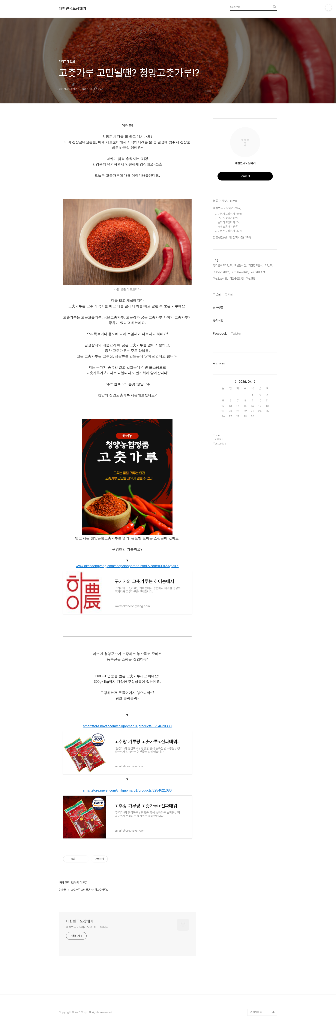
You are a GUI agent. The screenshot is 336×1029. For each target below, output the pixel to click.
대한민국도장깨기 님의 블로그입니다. (87, 927)
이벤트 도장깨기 (230, 231)
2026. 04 (245, 382)
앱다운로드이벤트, (222, 265)
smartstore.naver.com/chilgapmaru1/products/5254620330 (127, 726)
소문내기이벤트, (221, 272)
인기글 (229, 294)
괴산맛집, (251, 278)
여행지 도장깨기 (230, 213)
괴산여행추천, (258, 272)
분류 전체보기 (225, 201)
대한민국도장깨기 (72, 8)
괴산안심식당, (220, 278)
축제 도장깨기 (228, 226)
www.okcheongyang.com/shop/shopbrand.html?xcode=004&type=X (127, 566)
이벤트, (269, 265)
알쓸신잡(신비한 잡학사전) (232, 238)
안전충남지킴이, (240, 272)
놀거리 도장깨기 (229, 222)
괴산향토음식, (255, 265)
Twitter (236, 333)
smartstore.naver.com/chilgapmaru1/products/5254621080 (127, 790)
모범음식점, (240, 265)
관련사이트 (256, 1012)
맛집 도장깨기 (228, 218)
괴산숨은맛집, (237, 278)
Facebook (220, 333)
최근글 (217, 294)
